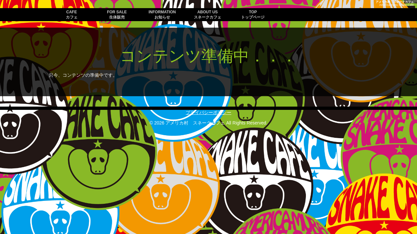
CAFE (72, 15)
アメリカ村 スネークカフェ (395, 2)
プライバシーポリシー (208, 112)
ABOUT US (207, 15)
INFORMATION (162, 15)
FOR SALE (117, 15)
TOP (253, 15)
